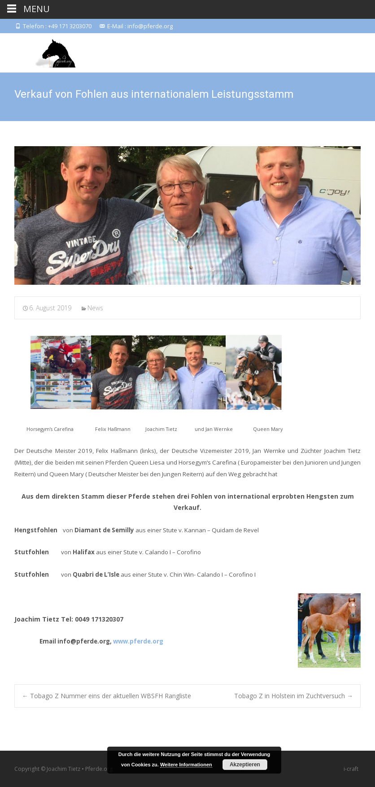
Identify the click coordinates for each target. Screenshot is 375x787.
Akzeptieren (245, 764)
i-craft (351, 769)
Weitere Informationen (186, 764)
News (95, 308)
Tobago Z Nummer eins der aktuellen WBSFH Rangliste (106, 695)
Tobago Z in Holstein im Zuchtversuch (293, 695)
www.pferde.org (138, 641)
